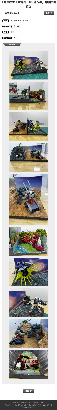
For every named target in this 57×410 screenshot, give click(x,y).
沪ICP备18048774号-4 (34, 405)
